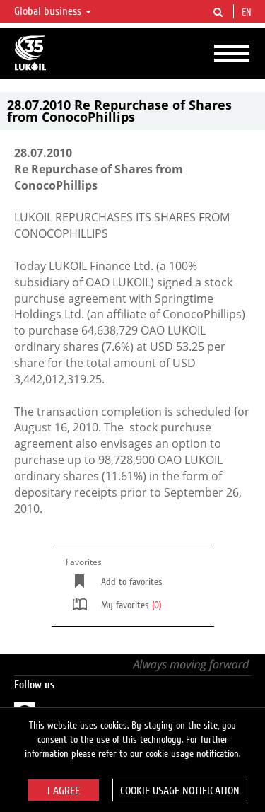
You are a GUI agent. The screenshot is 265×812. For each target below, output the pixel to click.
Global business (52, 11)
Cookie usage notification (180, 790)
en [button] (248, 12)
